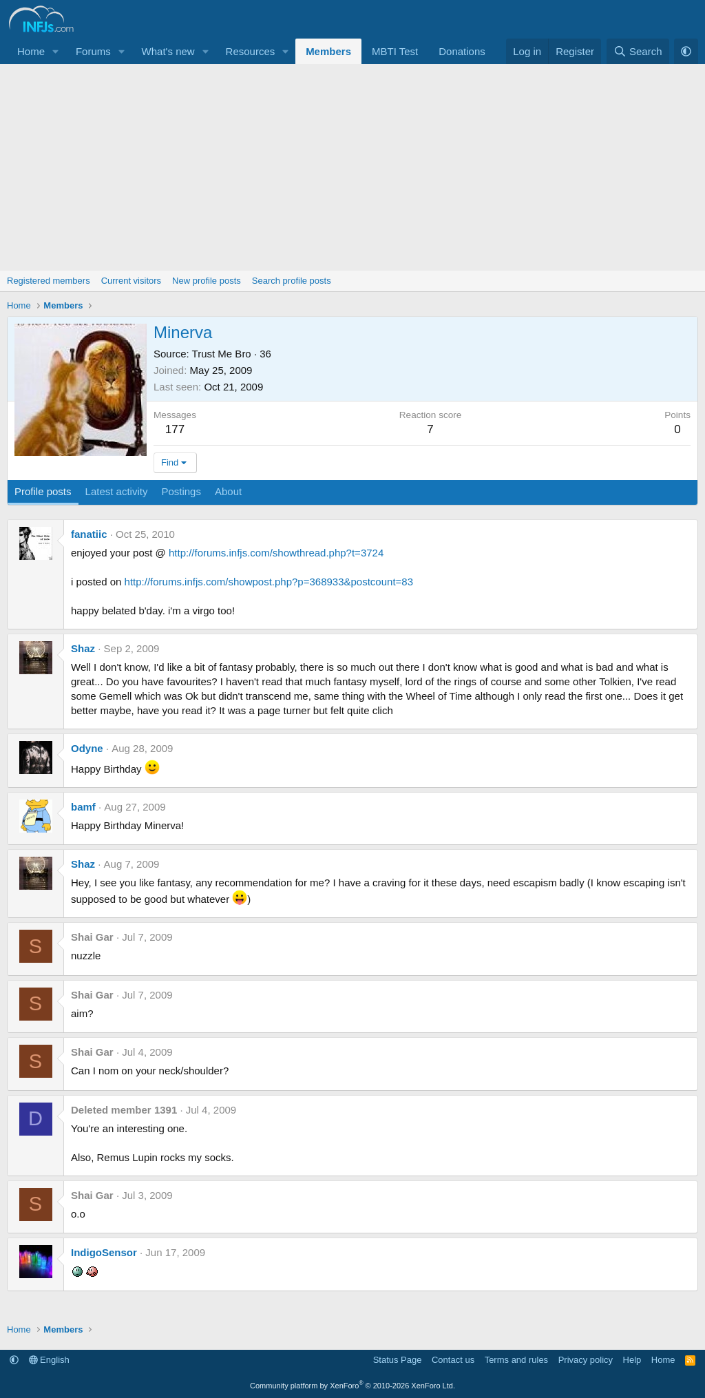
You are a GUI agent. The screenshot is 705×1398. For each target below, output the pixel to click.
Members (328, 51)
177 (175, 429)
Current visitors (131, 280)
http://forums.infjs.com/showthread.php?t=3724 (276, 553)
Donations (462, 51)
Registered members (48, 280)
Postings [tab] (181, 491)
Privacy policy (585, 1360)
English (49, 1360)
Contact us (453, 1360)
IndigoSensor (104, 1252)
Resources (250, 51)
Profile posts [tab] (43, 491)
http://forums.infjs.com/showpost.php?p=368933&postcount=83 (269, 581)
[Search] (638, 51)
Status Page (397, 1360)
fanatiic (89, 534)
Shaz (83, 648)
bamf (83, 807)
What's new (168, 51)
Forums (93, 51)
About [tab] (228, 491)
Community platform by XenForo (352, 1385)
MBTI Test (395, 51)
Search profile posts (291, 280)
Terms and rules (516, 1360)
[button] (55, 51)
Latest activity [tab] (116, 491)
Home (31, 51)
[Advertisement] (352, 167)
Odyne (87, 748)
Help (632, 1360)
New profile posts (206, 280)
